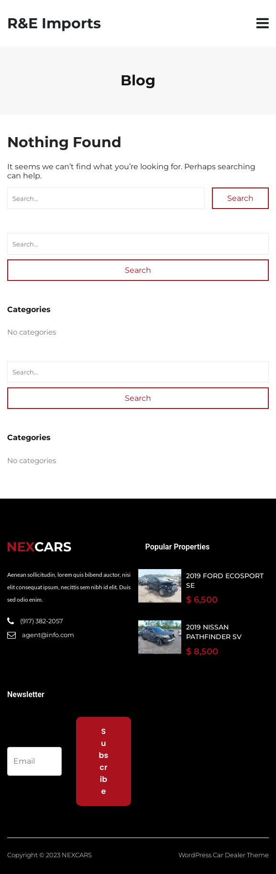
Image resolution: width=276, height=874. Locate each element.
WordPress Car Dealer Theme (223, 855)
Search (240, 198)
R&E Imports (54, 23)
